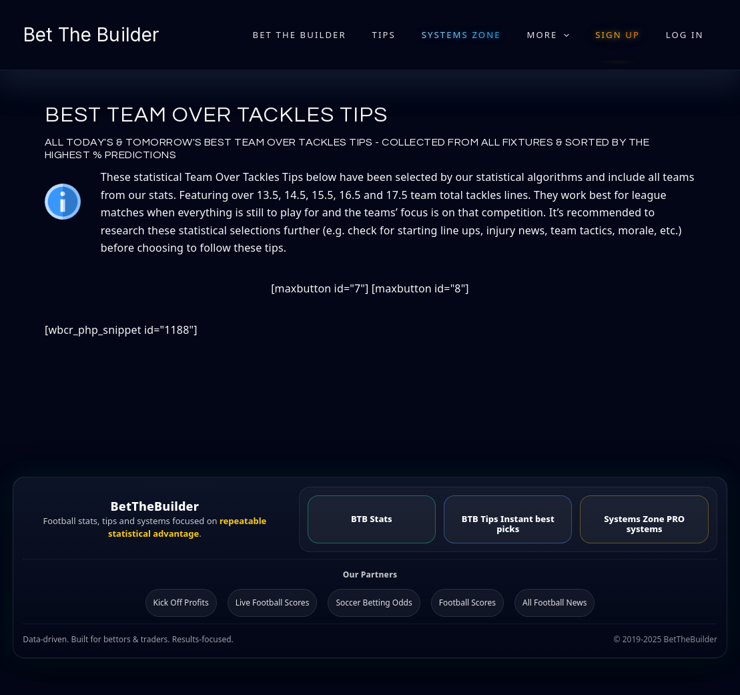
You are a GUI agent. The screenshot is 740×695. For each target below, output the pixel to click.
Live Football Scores (273, 602)
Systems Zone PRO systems (644, 523)
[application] (585, 34)
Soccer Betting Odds (374, 602)
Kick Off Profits (181, 602)
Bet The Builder (91, 34)
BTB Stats (371, 518)
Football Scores (467, 602)
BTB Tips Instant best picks (508, 523)
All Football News (554, 602)
